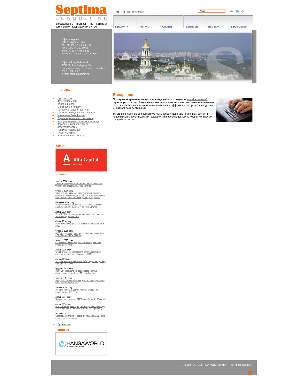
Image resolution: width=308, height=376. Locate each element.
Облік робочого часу (69, 106)
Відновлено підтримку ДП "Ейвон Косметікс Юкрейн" (80, 299)
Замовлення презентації (71, 135)
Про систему (64, 98)
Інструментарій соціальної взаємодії (78, 121)
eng (123, 12)
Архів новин (64, 324)
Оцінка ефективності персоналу (75, 118)
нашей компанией (197, 99)
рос (128, 12)
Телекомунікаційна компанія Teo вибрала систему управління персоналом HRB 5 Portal (79, 184)
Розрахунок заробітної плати (73, 109)
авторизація (138, 12)
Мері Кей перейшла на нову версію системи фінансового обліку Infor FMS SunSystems (76, 272)
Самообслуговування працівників (76, 112)
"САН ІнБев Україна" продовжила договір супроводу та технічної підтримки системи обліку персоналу (80, 307)
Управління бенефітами (71, 115)
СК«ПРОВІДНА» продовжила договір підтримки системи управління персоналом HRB (78, 253)
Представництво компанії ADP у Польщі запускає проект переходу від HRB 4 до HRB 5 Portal (78, 206)
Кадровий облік (66, 104)
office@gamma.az (80, 74)
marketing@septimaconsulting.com (81, 53)
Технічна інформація (69, 129)
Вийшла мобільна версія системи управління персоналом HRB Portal (76, 291)
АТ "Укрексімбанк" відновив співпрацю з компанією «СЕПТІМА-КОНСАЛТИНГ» (79, 234)
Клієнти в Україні (67, 132)
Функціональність (67, 101)
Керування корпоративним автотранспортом (72, 125)
